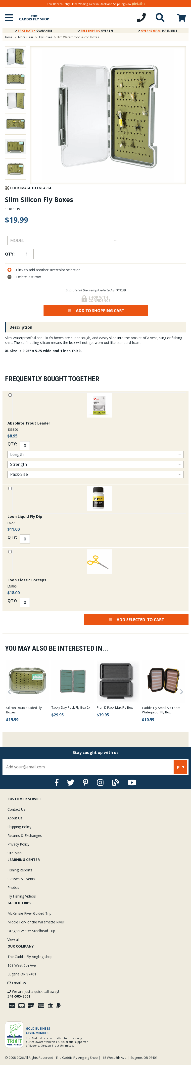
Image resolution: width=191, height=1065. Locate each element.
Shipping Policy (19, 826)
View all (13, 939)
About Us (14, 818)
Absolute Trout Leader (28, 423)
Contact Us (16, 809)
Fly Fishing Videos (21, 896)
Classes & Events (21, 878)
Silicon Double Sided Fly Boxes (24, 709)
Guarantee (33, 30)
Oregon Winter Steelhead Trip (31, 930)
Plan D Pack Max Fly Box (115, 707)
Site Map (14, 853)
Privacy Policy (18, 844)
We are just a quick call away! (33, 994)
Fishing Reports (19, 870)
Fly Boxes (45, 37)
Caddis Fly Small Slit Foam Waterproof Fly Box (161, 709)
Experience (157, 30)
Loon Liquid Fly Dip (24, 516)
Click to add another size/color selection (48, 269)
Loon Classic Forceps (26, 579)
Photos (13, 887)
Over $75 (95, 30)
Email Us (16, 982)
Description (20, 327)
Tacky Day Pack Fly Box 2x (70, 707)
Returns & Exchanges (24, 835)
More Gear (25, 37)
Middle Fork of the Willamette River (35, 922)
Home (8, 37)
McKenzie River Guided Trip (29, 913)
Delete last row (28, 276)
